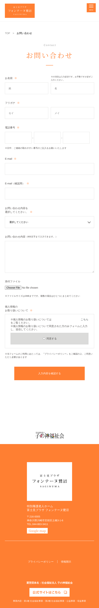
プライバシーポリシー (41, 561)
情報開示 (66, 561)
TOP (7, 33)
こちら (85, 319)
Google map (37, 530)
